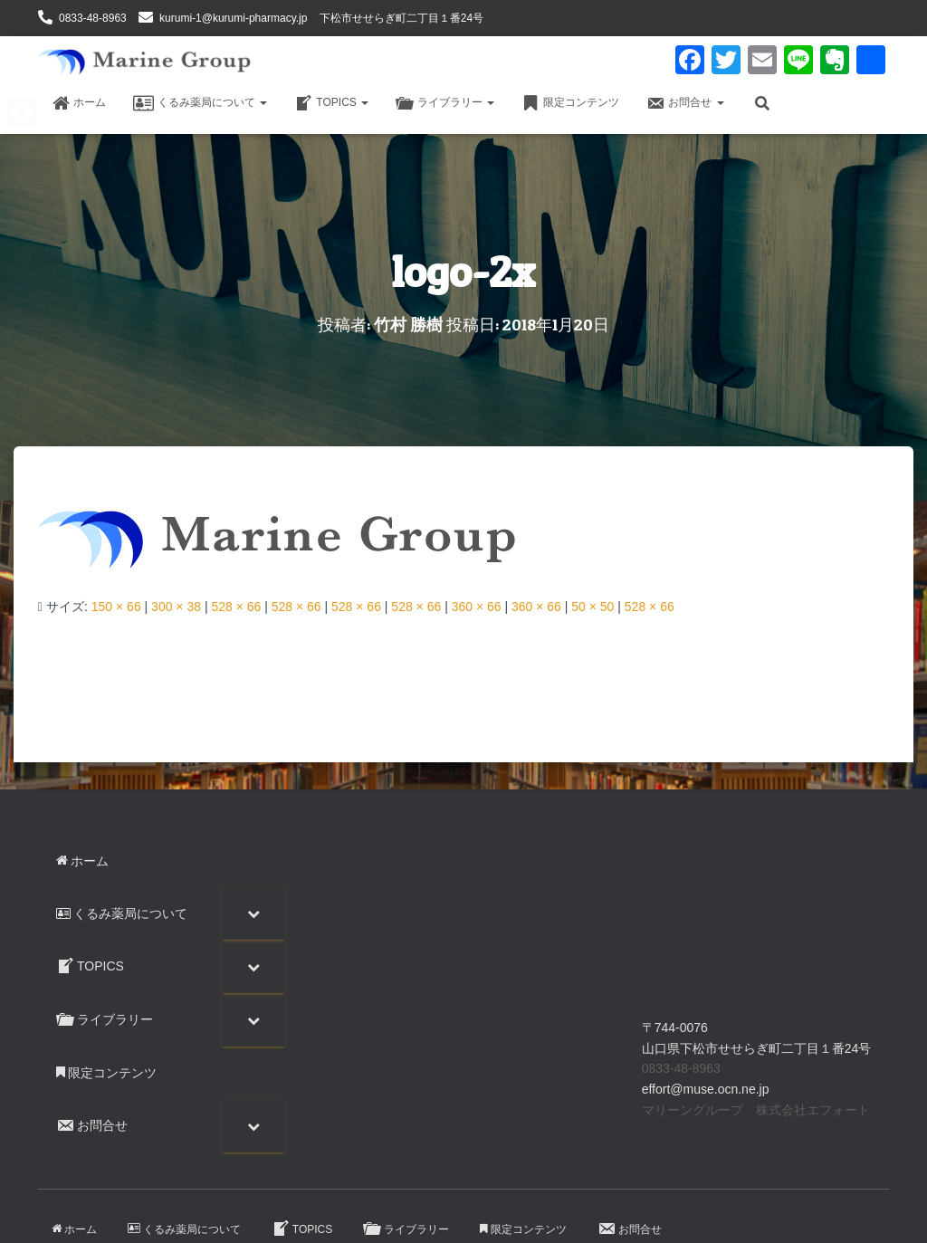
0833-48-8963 (93, 18)
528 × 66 (236, 606)
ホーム (79, 103)
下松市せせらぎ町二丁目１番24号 (401, 18)
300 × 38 (176, 606)
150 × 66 (116, 606)
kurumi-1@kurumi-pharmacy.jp (233, 18)
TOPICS (331, 103)
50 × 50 (592, 606)
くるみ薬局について (200, 103)
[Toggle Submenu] (253, 913)
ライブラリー (445, 103)
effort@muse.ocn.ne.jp (705, 1089)
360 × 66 (477, 606)
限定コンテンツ (570, 103)
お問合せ (684, 103)
